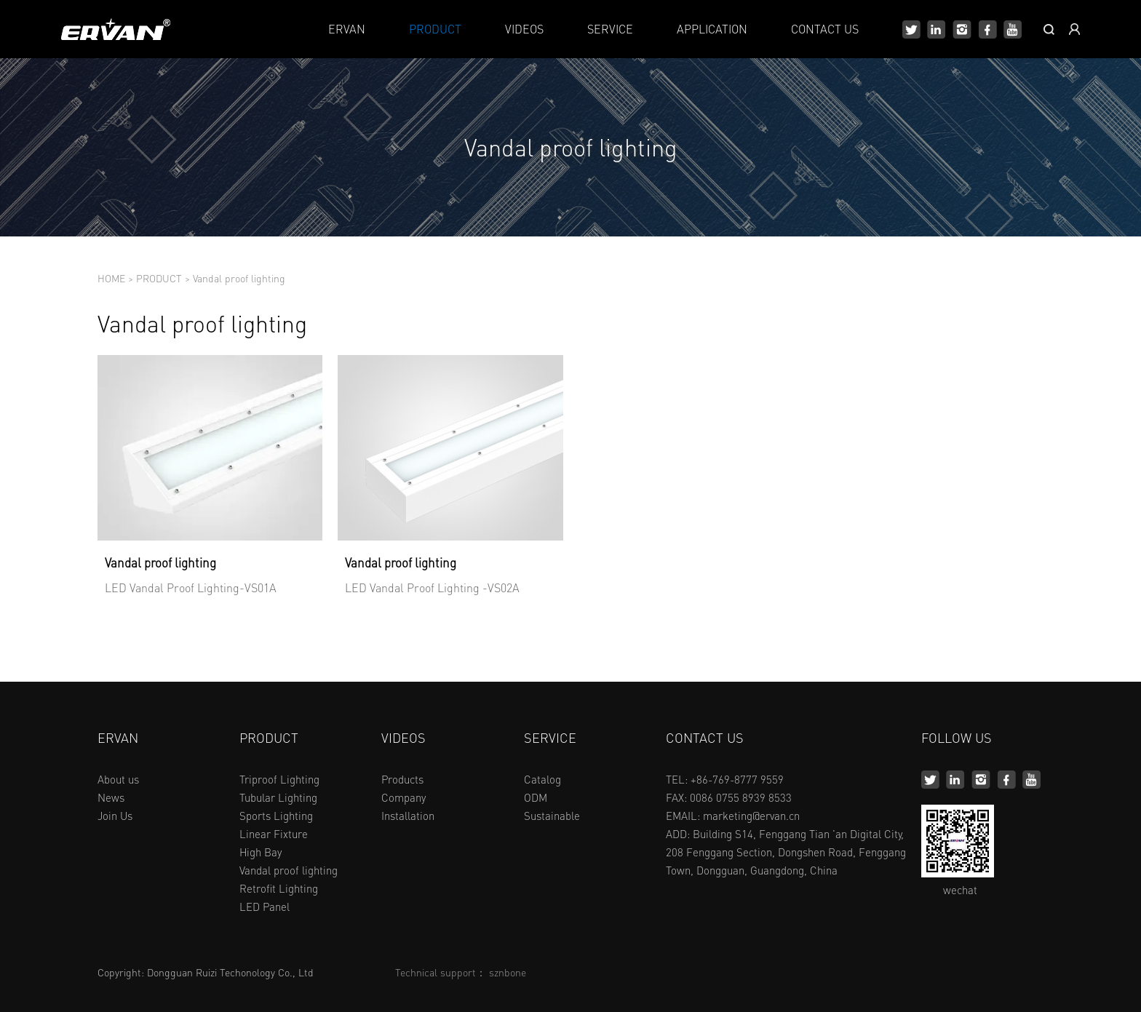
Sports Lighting (276, 815)
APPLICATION (712, 28)
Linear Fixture (273, 833)
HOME (111, 278)
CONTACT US (825, 28)
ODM (535, 797)
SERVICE (610, 28)
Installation (407, 815)
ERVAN (346, 28)
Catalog (542, 779)
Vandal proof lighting (239, 278)
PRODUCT (435, 28)
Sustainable (552, 815)
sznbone (507, 972)
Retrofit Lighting (278, 888)
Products (402, 779)
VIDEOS (524, 28)
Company (403, 797)
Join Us (115, 815)
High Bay (260, 852)
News (111, 797)
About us (118, 779)
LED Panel (264, 906)
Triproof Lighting (279, 779)
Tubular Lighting (278, 797)
